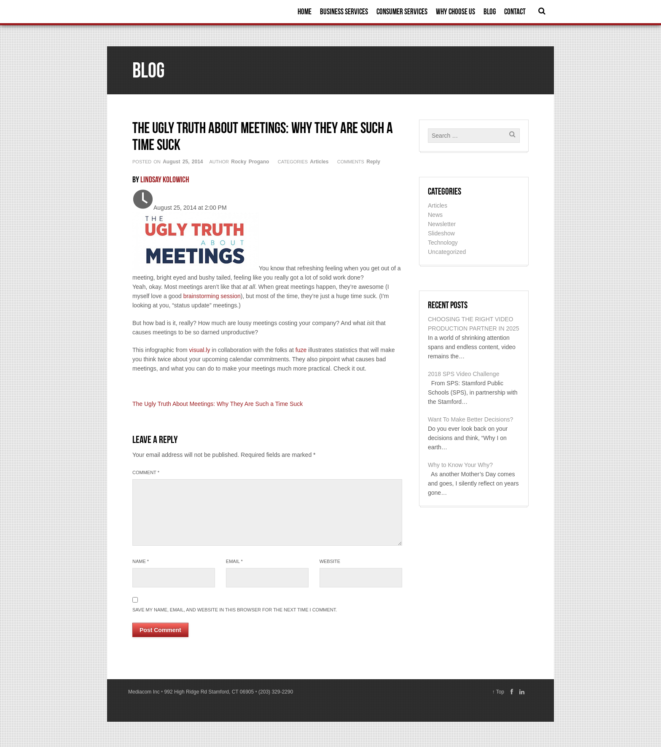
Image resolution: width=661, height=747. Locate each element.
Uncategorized (447, 251)
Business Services (344, 11)
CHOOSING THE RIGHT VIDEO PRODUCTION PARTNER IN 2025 (473, 324)
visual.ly (199, 350)
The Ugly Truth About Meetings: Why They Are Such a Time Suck (217, 403)
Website (330, 561)
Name (140, 561)
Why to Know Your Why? (460, 465)
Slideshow (441, 233)
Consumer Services (401, 11)
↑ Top (498, 692)
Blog (490, 11)
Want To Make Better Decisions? (470, 419)
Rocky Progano (250, 162)
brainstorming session (212, 296)
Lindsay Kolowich (164, 179)
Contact (515, 11)
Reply (373, 162)
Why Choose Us (455, 11)
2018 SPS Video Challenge (463, 374)
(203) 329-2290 (275, 692)
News (435, 214)
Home (305, 11)
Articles (319, 162)
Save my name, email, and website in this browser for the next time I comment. (234, 609)
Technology (443, 242)
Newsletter (442, 224)
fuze (301, 350)
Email (234, 561)
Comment (145, 472)
